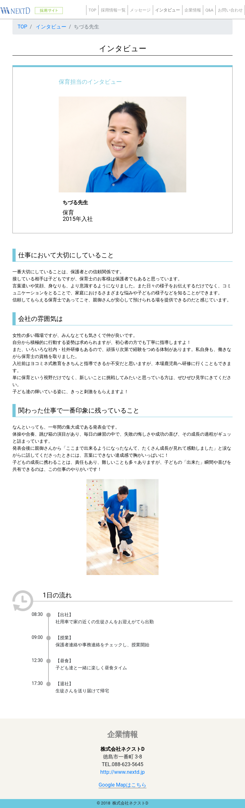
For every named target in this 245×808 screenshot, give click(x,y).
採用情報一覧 (113, 10)
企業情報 (192, 10)
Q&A (209, 10)
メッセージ (140, 10)
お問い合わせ (230, 10)
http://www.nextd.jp (122, 772)
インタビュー (167, 10)
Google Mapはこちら (122, 785)
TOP (92, 10)
